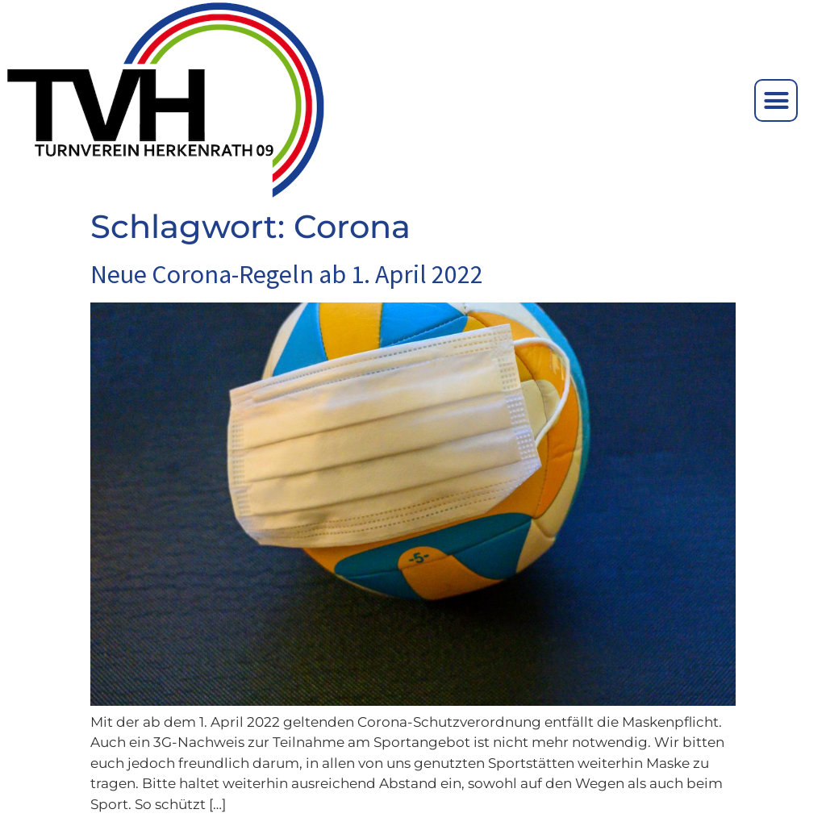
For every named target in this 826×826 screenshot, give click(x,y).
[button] (776, 101)
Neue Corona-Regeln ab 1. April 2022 (286, 274)
